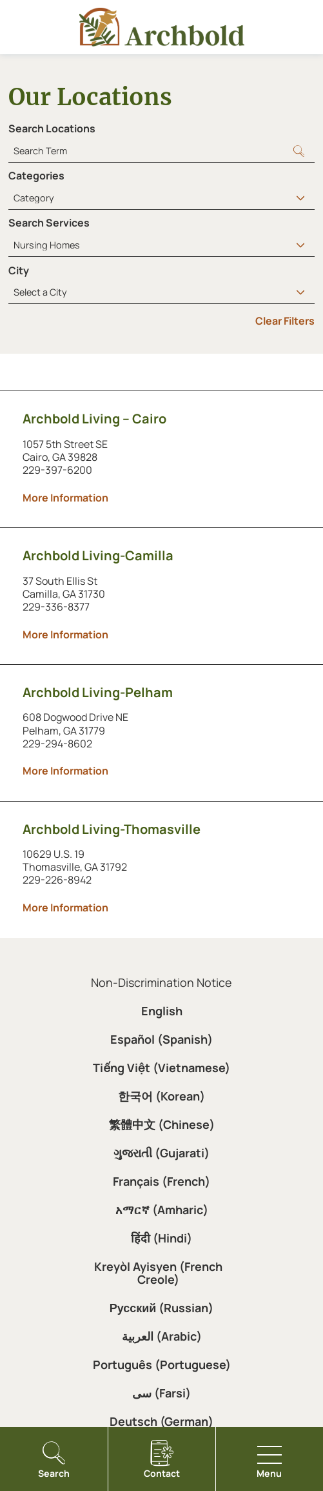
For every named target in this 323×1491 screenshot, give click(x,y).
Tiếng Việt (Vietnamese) (161, 1067)
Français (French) (161, 1181)
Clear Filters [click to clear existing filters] (285, 321)
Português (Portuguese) (162, 1364)
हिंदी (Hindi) (161, 1238)
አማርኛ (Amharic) (161, 1209)
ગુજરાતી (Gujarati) (161, 1153)
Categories (36, 175)
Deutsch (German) (161, 1421)
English (161, 1011)
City (18, 270)
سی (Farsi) (161, 1393)
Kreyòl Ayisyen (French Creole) (158, 1273)
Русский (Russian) (162, 1307)
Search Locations (51, 128)
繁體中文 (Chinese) (162, 1124)
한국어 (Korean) (161, 1096)
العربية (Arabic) (162, 1336)
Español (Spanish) (161, 1039)
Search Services (49, 223)
